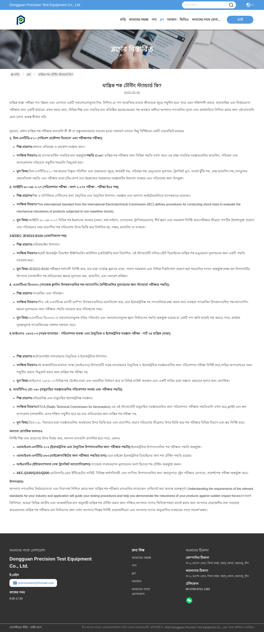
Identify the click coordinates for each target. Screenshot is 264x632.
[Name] (231, 5)
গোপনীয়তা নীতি (18, 627)
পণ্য (154, 19)
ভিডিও (184, 19)
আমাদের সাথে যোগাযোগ (206, 19)
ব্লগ (162, 19)
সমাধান (172, 19)
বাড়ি (123, 19)
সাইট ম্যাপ (36, 627)
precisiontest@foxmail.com (33, 583)
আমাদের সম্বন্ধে (138, 19)
